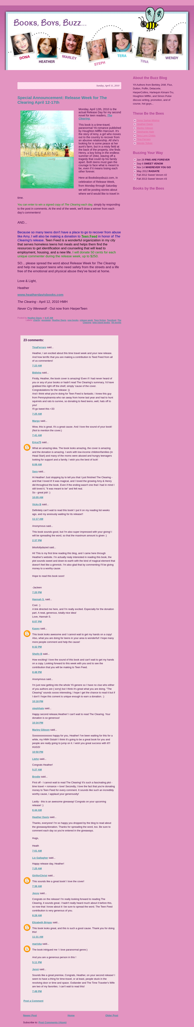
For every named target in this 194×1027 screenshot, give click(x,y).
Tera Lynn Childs (146, 135)
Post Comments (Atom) (53, 1022)
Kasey (36, 628)
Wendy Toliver (144, 143)
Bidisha (36, 372)
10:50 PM (37, 751)
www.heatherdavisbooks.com (40, 295)
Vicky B (36, 504)
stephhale (38, 708)
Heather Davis (59, 320)
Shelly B (37, 653)
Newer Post (30, 1015)
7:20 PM (37, 592)
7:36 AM (37, 886)
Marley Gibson (41, 729)
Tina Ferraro (144, 139)
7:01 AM (37, 850)
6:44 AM (37, 810)
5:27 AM (37, 769)
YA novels (116, 322)
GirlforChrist (39, 875)
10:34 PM (37, 722)
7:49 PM (37, 991)
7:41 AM (37, 435)
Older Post (111, 1015)
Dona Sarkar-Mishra (148, 120)
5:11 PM (37, 962)
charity (36, 320)
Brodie (36, 776)
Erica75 (36, 442)
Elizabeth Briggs (42, 922)
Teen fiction (100, 320)
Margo (36, 420)
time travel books (101, 322)
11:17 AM (37, 518)
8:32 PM (37, 646)
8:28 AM (37, 915)
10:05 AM (37, 497)
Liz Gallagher (40, 857)
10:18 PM (37, 701)
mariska (37, 943)
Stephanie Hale (145, 131)
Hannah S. (38, 599)
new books (73, 320)
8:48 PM (37, 672)
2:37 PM (37, 540)
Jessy (35, 893)
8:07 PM (37, 621)
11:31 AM (37, 936)
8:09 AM (37, 464)
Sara (35, 471)
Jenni (35, 969)
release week (86, 320)
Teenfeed (111, 320)
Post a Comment (33, 1000)
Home (71, 1015)
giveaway (46, 320)
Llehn (35, 758)
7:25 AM (37, 413)
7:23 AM (37, 365)
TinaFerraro (39, 347)
